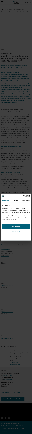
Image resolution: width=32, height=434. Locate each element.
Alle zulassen (16, 226)
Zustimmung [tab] (5, 200)
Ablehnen (16, 237)
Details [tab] (16, 200)
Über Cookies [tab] (26, 200)
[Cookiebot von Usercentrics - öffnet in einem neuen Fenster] (23, 196)
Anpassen (16, 231)
